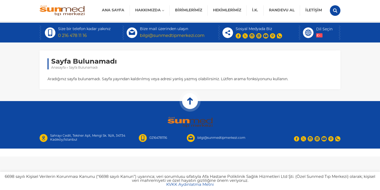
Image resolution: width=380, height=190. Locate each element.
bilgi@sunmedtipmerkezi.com (172, 36)
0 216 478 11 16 (72, 36)
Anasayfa (58, 67)
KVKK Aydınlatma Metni (190, 185)
